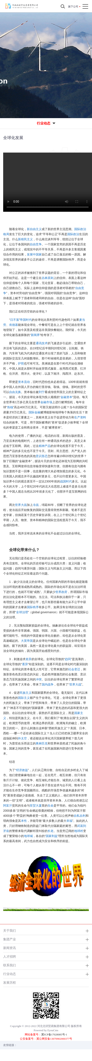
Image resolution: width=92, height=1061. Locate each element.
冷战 (36, 505)
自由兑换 (15, 392)
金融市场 (46, 402)
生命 (51, 805)
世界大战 (21, 505)
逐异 (25, 664)
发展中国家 (34, 254)
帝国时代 (26, 319)
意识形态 (42, 456)
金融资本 (66, 397)
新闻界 (35, 335)
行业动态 (9, 974)
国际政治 (73, 234)
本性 (24, 820)
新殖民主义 (25, 239)
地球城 (28, 836)
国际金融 (34, 412)
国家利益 (52, 836)
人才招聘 (9, 956)
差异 (29, 659)
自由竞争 (36, 244)
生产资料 (80, 417)
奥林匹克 (42, 743)
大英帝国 (27, 640)
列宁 (42, 392)
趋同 (68, 659)
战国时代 (66, 481)
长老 (51, 831)
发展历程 (9, 982)
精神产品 (45, 446)
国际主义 (24, 697)
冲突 (39, 679)
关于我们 (9, 930)
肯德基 (13, 324)
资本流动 (24, 382)
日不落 (14, 319)
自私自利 (80, 815)
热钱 (10, 407)
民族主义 (26, 692)
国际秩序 (33, 607)
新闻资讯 (9, 948)
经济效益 (22, 770)
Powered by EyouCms (46, 1030)
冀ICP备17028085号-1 (54, 1034)
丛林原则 (48, 278)
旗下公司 (73, 6)
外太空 (22, 738)
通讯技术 (42, 343)
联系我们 (9, 965)
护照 (21, 363)
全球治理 (22, 612)
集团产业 (9, 939)
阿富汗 (7, 805)
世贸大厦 (36, 805)
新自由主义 (34, 229)
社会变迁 (74, 669)
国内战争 (48, 684)
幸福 (69, 820)
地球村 (78, 831)
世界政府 (61, 592)
